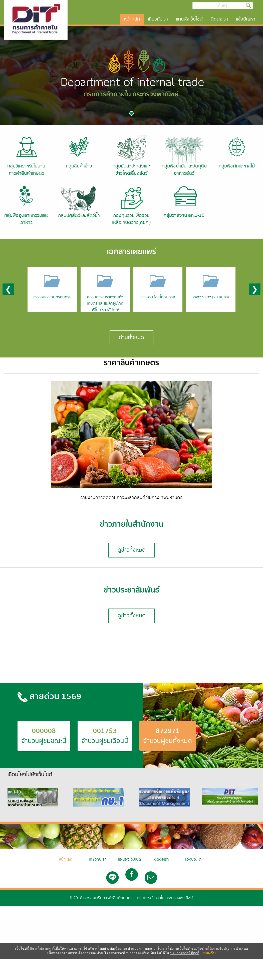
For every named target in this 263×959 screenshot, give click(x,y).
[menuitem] (132, 19)
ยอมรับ (209, 953)
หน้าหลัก (132, 19)
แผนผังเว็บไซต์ (189, 19)
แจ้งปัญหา (245, 19)
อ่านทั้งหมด (131, 337)
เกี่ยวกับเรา (158, 19)
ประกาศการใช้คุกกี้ (184, 952)
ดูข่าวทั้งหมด (132, 549)
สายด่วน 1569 (49, 696)
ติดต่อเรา (219, 19)
